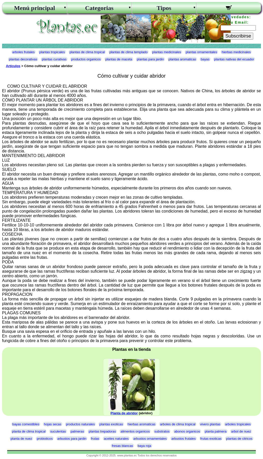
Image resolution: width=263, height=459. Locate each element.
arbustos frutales (183, 438)
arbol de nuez (241, 431)
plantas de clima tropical (87, 52)
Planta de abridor (124, 413)
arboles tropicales (238, 424)
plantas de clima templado (128, 52)
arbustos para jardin (71, 438)
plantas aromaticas (182, 59)
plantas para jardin (150, 59)
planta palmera (216, 431)
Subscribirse (238, 36)
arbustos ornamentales (150, 438)
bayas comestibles (25, 424)
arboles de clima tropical (177, 424)
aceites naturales (116, 438)
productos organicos (86, 59)
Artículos (13, 66)
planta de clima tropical (29, 431)
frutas (95, 438)
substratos (162, 431)
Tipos (164, 8)
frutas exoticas (211, 438)
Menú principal (34, 8)
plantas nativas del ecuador (234, 59)
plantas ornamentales (201, 52)
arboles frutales (23, 52)
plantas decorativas (23, 59)
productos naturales (80, 424)
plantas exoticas (111, 424)
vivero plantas (210, 424)
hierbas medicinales (236, 52)
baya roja (144, 446)
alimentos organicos (135, 431)
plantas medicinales (166, 52)
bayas (205, 59)
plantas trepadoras (102, 431)
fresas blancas (122, 446)
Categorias (99, 8)
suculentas (58, 431)
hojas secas (52, 424)
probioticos (45, 438)
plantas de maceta (118, 59)
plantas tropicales (52, 52)
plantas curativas (54, 59)
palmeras (77, 431)
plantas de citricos (239, 438)
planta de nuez (21, 438)
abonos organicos (187, 431)
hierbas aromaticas (141, 424)
